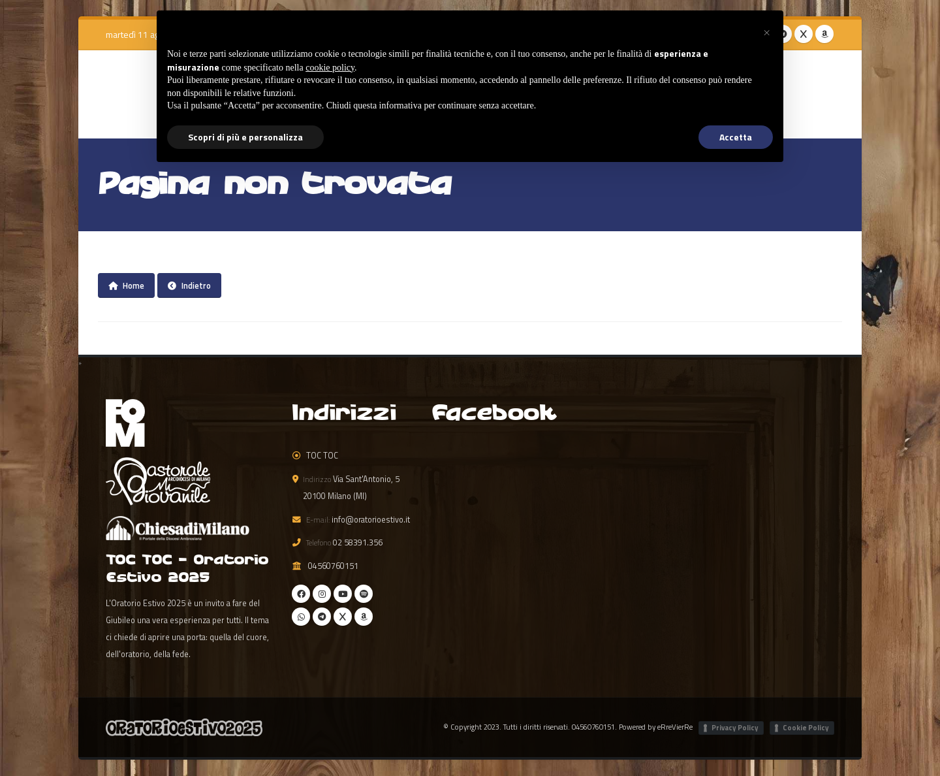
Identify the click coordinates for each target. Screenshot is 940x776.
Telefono (318, 542)
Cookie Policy (806, 727)
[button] (766, 31)
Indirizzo (317, 479)
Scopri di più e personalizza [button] (245, 137)
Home (126, 285)
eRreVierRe (675, 726)
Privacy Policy (735, 727)
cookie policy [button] (330, 68)
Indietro (189, 285)
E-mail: (318, 519)
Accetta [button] (735, 137)
